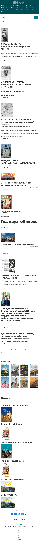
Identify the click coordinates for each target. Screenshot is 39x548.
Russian (7, 5)
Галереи (21, 21)
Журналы (15, 21)
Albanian (21, 9)
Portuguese (19, 7)
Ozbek (2, 11)
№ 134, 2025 (23, 364)
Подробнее (5, 60)
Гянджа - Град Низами (12, 461)
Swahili (31, 9)
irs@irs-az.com (19, 524)
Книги (25, 21)
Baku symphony (9, 495)
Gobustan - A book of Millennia (16, 442)
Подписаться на (1, 352)
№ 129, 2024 (33, 376)
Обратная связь (32, 21)
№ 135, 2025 (13, 364)
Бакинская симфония (12, 479)
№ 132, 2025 (4, 376)
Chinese (7, 7)
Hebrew (12, 9)
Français (12, 5)
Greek (17, 9)
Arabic (31, 5)
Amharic (3, 9)
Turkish (26, 5)
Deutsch (17, 5)
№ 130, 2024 (23, 376)
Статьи (10, 21)
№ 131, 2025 (13, 376)
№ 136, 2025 (4, 364)
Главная (5, 21)
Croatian (27, 9)
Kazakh (7, 9)
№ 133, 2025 (33, 364)
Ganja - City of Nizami (11, 424)
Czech (35, 5)
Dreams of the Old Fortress (14, 405)
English (2, 5)
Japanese (13, 7)
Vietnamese (31, 7)
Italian (22, 5)
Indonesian (25, 7)
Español (3, 7)
